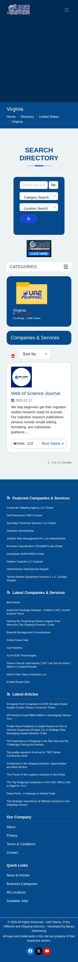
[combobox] (39, 196)
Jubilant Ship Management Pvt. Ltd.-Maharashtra (36, 538)
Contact (12, 852)
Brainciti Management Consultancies (29, 632)
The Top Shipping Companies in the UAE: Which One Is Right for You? (39, 784)
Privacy (12, 835)
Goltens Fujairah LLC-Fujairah (25, 561)
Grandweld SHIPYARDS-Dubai (25, 553)
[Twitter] (38, 951)
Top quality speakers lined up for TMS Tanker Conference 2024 (34, 754)
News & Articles (18, 875)
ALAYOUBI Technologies (21, 655)
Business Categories (22, 884)
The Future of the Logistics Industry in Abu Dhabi (36, 774)
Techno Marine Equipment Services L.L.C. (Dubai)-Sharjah (37, 578)
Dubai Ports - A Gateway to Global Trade (31, 793)
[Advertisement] (39, 61)
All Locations (16, 892)
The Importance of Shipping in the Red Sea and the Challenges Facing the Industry (37, 742)
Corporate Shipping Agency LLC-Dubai (30, 507)
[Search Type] (53, 185)
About (11, 827)
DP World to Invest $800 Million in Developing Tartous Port (39, 717)
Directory (27, 116)
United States (49, 116)
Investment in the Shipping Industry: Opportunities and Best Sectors (37, 765)
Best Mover (13, 602)
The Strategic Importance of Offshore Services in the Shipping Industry (38, 803)
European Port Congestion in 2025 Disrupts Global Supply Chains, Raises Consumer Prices (37, 705)
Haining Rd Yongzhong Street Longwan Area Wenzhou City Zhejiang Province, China (33, 623)
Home (11, 116)
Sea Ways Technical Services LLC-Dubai (31, 523)
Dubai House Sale (17, 640)
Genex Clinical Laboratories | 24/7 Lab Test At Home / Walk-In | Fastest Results (39, 665)
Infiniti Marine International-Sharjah (28, 569)
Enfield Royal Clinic (18, 681)
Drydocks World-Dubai (20, 530)
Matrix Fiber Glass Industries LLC (27, 674)
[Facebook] (30, 951)
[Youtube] (47, 951)
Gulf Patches (14, 647)
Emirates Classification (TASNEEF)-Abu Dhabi (34, 546)
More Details (53, 443)
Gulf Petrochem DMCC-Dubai (24, 515)
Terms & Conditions (21, 844)
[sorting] (34, 354)
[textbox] (38, 198)
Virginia (17, 121)
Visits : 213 (25, 443)
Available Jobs (17, 901)
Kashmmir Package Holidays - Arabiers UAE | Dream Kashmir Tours (38, 612)
